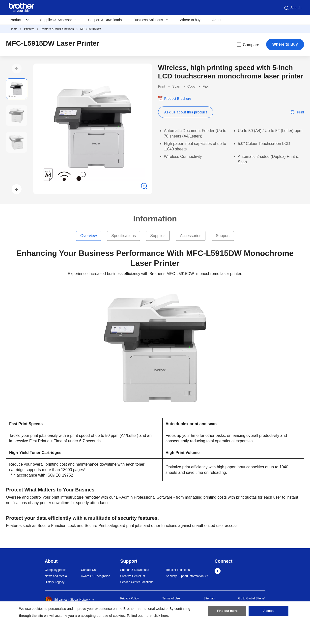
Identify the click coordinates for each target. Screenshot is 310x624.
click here (160, 616)
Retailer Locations (178, 570)
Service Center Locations (136, 582)
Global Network (80, 599)
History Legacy (54, 582)
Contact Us (88, 570)
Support (223, 236)
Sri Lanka (56, 599)
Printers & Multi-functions (57, 29)
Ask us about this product (185, 112)
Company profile (55, 570)
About (217, 20)
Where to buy (190, 20)
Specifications (123, 236)
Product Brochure (177, 99)
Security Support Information (185, 576)
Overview (88, 236)
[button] (17, 68)
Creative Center (130, 576)
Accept (268, 612)
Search (292, 8)
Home (14, 29)
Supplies (157, 236)
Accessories (190, 236)
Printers (29, 29)
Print (300, 112)
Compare (247, 44)
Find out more (227, 612)
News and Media (56, 576)
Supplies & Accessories (58, 20)
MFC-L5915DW (90, 29)
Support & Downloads (105, 20)
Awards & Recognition (95, 576)
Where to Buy (285, 44)
